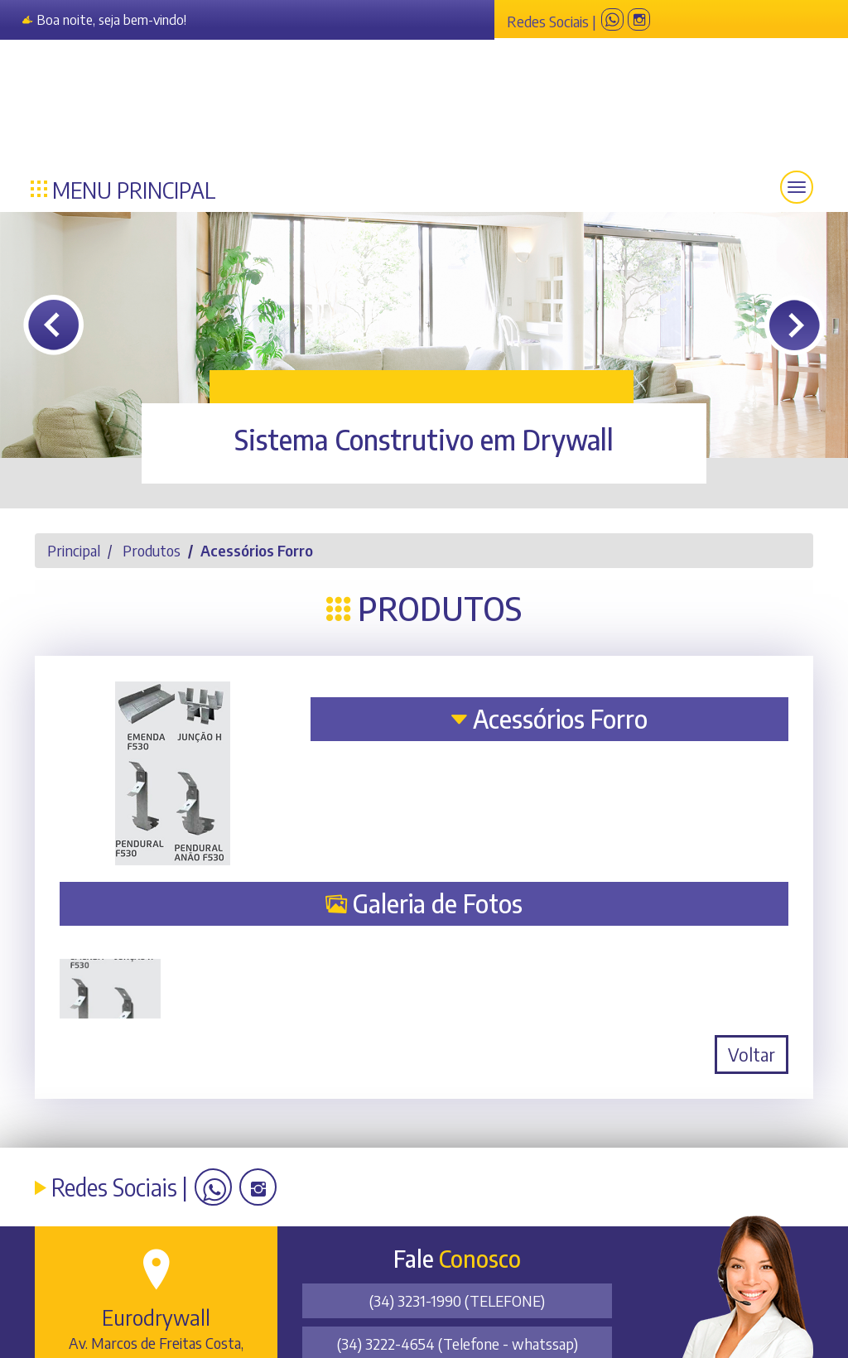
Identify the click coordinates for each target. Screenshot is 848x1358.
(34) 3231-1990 (457, 1300)
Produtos (152, 550)
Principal (73, 550)
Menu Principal (123, 188)
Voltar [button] (751, 1054)
